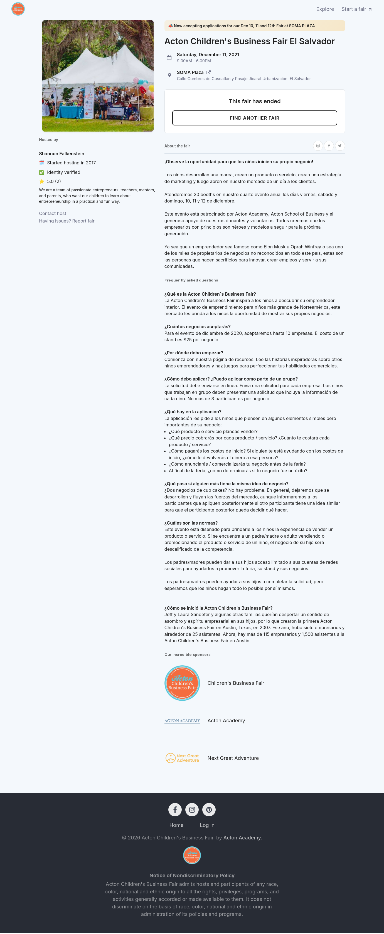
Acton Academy (242, 839)
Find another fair (255, 119)
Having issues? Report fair (67, 221)
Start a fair (357, 9)
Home (176, 826)
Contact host (52, 213)
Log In (207, 826)
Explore (325, 9)
